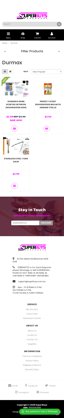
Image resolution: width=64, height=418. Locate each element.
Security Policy (32, 369)
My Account (32, 309)
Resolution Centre (32, 318)
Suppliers (32, 344)
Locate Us (32, 335)
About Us (32, 330)
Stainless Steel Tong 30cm (16, 160)
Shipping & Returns (32, 365)
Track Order (32, 313)
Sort (25, 71)
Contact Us (32, 339)
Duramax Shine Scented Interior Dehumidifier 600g (16, 104)
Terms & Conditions (32, 356)
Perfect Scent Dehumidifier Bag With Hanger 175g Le (48, 104)
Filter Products (32, 51)
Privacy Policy (32, 360)
